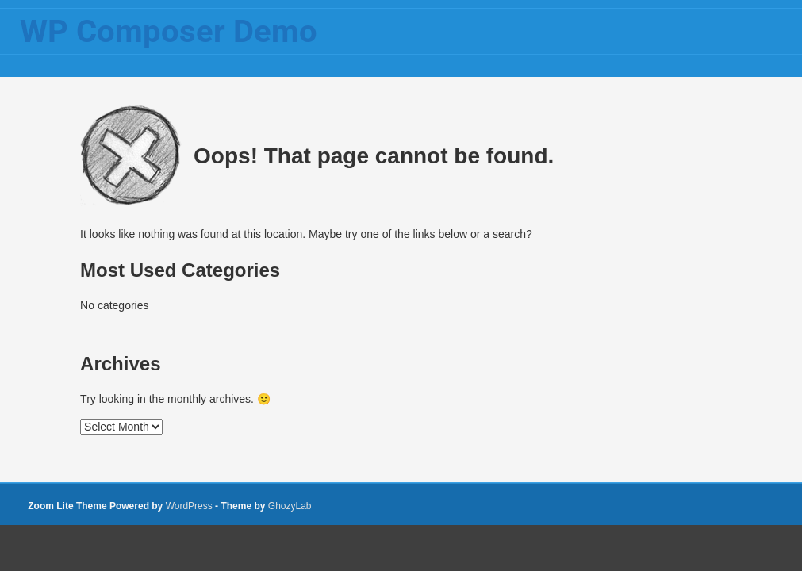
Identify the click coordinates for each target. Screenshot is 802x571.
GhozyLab (290, 506)
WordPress (189, 506)
